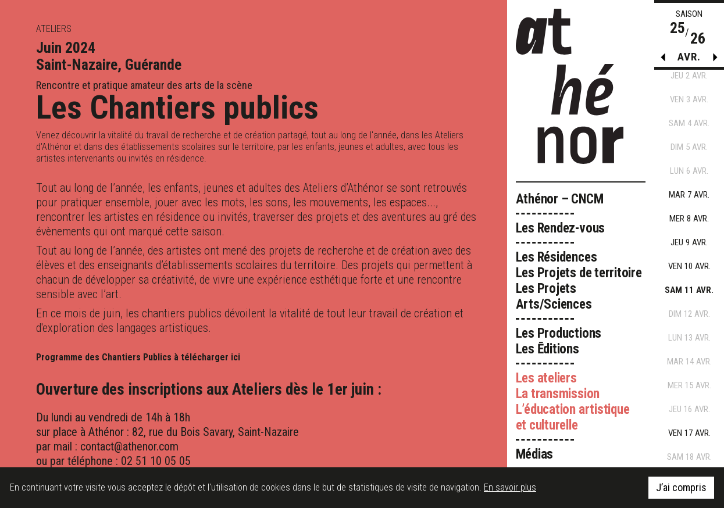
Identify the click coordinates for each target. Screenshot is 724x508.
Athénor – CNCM (560, 199)
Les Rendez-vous (560, 228)
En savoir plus (510, 487)
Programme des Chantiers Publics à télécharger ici (138, 357)
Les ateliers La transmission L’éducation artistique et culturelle (573, 401)
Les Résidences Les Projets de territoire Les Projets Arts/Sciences (579, 280)
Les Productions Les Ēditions (559, 341)
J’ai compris (681, 487)
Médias (535, 454)
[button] (715, 60)
